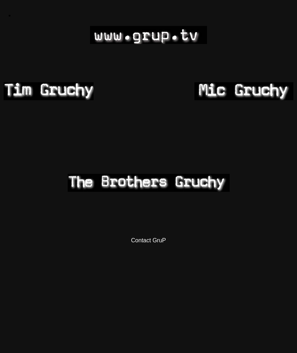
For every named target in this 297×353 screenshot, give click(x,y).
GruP (159, 240)
